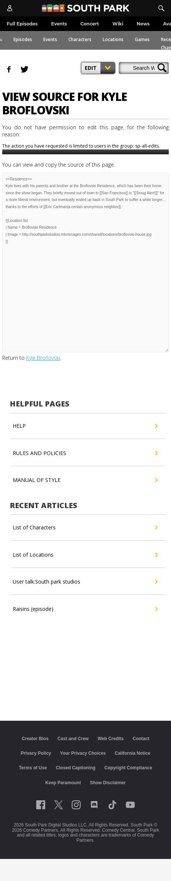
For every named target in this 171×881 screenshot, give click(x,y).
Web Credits (110, 738)
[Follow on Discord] (94, 804)
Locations (113, 39)
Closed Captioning (76, 767)
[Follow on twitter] (58, 804)
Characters (79, 39)
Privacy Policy (36, 753)
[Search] (161, 8)
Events (50, 39)
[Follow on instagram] (76, 804)
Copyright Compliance (128, 767)
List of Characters (85, 527)
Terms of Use (33, 767)
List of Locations (85, 555)
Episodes (22, 39)
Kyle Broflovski (43, 357)
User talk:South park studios (85, 581)
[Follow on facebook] (40, 804)
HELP (85, 426)
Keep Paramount (63, 782)
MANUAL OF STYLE (85, 480)
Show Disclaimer (108, 782)
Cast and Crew (72, 738)
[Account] (10, 8)
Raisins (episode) (85, 609)
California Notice (132, 753)
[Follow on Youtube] (130, 804)
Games (142, 39)
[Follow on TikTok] (112, 804)
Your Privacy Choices (83, 753)
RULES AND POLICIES (85, 453)
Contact (141, 738)
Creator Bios (35, 738)
